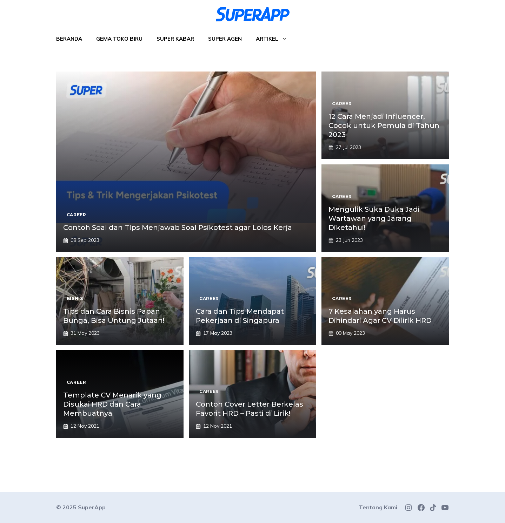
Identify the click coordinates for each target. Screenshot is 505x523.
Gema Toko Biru (119, 38)
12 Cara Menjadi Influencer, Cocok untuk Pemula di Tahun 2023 (383, 125)
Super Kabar (175, 38)
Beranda (69, 38)
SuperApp (92, 507)
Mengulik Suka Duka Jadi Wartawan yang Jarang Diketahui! (374, 218)
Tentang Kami (378, 507)
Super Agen (225, 38)
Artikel (275, 38)
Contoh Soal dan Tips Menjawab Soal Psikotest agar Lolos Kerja (177, 227)
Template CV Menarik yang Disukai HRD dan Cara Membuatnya (112, 404)
